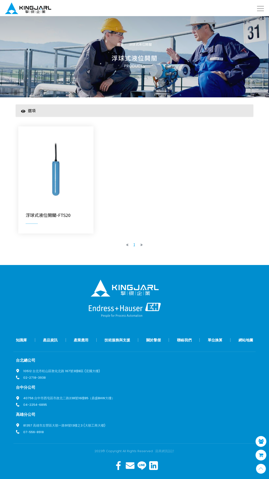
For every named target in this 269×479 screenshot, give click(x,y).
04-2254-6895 (35, 404)
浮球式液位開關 (140, 44)
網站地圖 (245, 339)
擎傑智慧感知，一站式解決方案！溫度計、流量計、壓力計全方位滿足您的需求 (28, 9)
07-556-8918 (33, 431)
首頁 (120, 44)
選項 (28, 111)
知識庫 (21, 339)
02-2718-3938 (34, 377)
